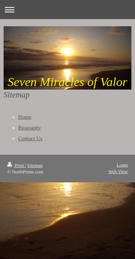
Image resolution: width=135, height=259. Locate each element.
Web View (118, 171)
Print (16, 165)
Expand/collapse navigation (67, 9)
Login (122, 165)
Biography (29, 128)
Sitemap (35, 165)
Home (25, 117)
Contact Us (30, 138)
